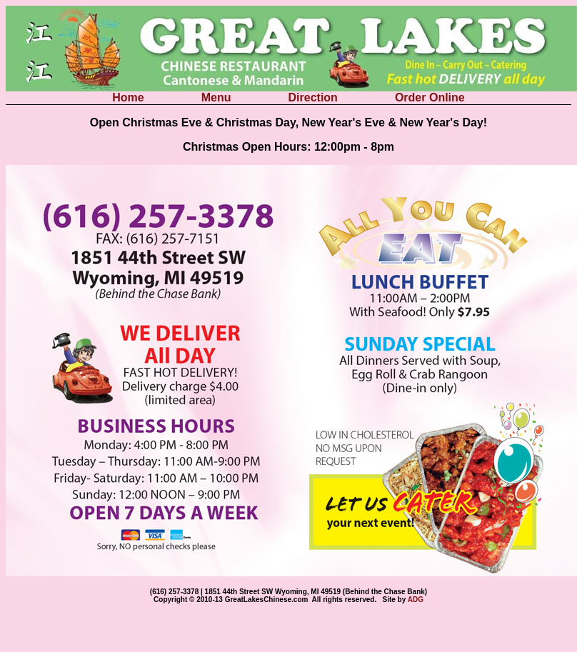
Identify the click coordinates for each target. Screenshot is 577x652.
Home (129, 97)
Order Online (430, 97)
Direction (314, 97)
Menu (217, 97)
